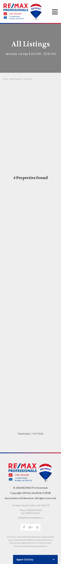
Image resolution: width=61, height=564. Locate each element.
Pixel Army (42, 546)
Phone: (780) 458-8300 (30, 510)
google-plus (30, 527)
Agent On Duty (35, 559)
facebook (24, 527)
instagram (37, 527)
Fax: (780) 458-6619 (30, 513)
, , (30, 505)
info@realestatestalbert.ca (30, 517)
